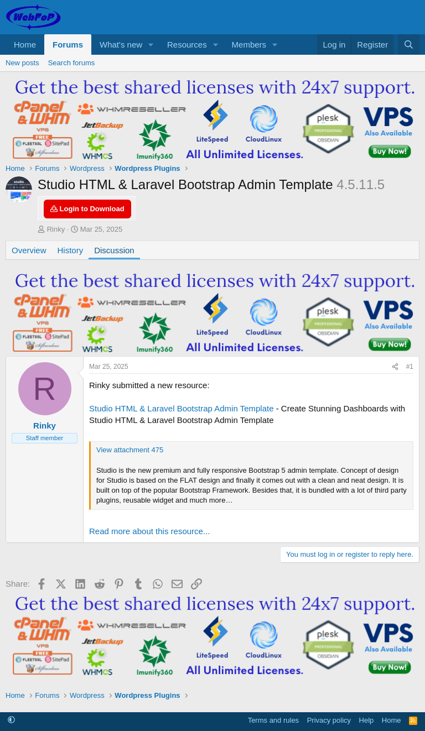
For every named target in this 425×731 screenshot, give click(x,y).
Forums (68, 44)
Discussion (114, 250)
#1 (409, 366)
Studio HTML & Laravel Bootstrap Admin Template (181, 408)
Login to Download (87, 209)
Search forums (71, 63)
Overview (29, 250)
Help (366, 720)
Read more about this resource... (149, 531)
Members (249, 44)
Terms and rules (273, 720)
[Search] (408, 44)
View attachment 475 (129, 450)
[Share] (395, 367)
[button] (151, 44)
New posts (22, 63)
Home (25, 44)
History (71, 250)
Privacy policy (329, 720)
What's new (121, 44)
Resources (187, 44)
